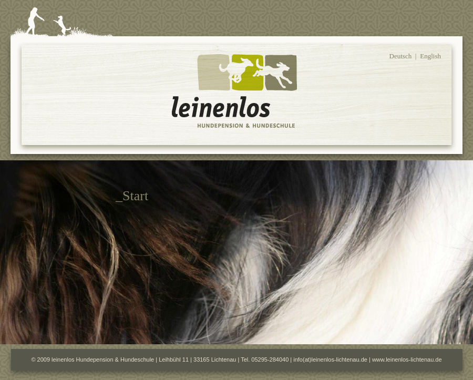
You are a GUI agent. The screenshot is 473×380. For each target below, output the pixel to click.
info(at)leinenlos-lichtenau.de (330, 359)
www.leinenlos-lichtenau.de (407, 359)
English (430, 56)
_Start (132, 195)
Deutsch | (403, 56)
